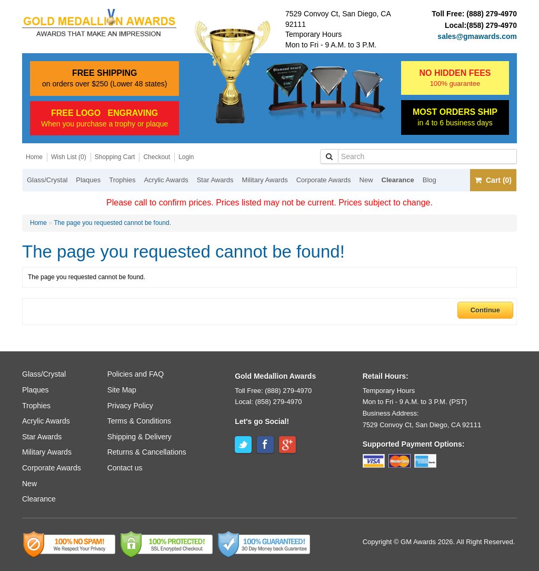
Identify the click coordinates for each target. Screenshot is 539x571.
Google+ (287, 444)
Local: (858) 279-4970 (268, 402)
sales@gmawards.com (477, 36)
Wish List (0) (68, 157)
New (366, 180)
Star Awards (215, 180)
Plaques (88, 180)
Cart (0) (493, 180)
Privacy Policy (130, 405)
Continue (485, 310)
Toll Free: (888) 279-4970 (273, 391)
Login (186, 157)
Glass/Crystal (47, 180)
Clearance (398, 180)
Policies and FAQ (135, 374)
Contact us (125, 468)
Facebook (265, 444)
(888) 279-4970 (491, 13)
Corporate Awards (323, 180)
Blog (429, 180)
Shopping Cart (115, 157)
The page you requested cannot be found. (112, 223)
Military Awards (265, 180)
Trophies (122, 180)
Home (34, 157)
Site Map (121, 390)
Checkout (156, 157)
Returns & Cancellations (146, 452)
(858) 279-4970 (491, 25)
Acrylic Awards (166, 180)
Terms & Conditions (139, 421)
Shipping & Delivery (139, 436)
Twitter (243, 444)
